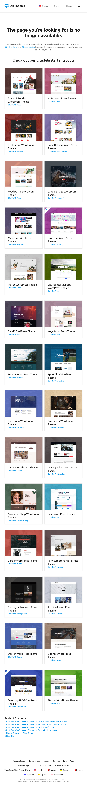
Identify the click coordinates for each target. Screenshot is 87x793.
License (47, 761)
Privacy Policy (69, 761)
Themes (57, 6)
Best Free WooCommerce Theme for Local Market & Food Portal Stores (36, 722)
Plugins (70, 6)
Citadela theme (11, 47)
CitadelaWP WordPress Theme (55, 782)
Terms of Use (34, 761)
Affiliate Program (62, 766)
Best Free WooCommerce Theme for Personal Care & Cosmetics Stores (36, 725)
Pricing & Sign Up (25, 766)
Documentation (18, 761)
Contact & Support (43, 766)
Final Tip (10, 736)
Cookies (56, 761)
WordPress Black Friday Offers (17, 770)
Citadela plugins (28, 47)
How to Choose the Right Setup (19, 733)
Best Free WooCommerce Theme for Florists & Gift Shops (30, 728)
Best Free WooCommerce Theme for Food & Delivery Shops (31, 730)
